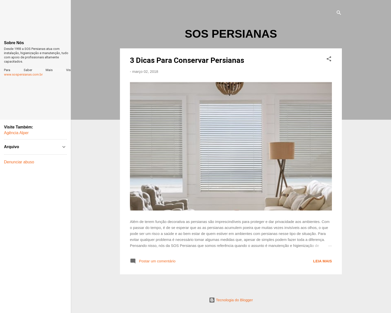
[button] (329, 60)
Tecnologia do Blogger (231, 300)
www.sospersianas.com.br (23, 74)
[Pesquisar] (339, 13)
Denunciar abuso (19, 162)
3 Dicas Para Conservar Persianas (187, 60)
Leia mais (322, 261)
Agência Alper (16, 133)
